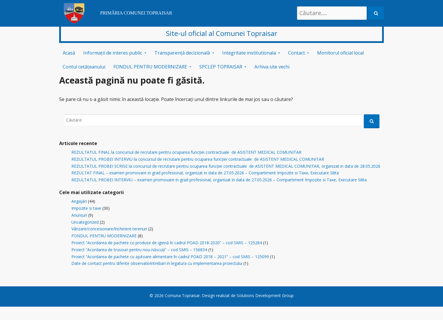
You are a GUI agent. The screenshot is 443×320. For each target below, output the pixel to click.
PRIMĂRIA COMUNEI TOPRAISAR (136, 12)
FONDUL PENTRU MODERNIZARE (150, 67)
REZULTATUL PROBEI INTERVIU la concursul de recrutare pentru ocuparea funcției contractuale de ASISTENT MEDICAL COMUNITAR (197, 159)
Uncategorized (85, 222)
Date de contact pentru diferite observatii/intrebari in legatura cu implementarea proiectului (156, 263)
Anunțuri (79, 215)
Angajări (79, 201)
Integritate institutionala (249, 53)
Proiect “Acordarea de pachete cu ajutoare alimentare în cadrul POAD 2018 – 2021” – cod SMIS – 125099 (170, 256)
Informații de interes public (112, 53)
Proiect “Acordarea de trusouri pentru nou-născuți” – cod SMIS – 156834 (139, 249)
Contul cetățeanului (84, 67)
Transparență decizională (182, 53)
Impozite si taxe (86, 208)
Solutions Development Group (265, 295)
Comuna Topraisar (182, 295)
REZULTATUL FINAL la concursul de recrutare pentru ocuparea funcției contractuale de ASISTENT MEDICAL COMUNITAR (186, 152)
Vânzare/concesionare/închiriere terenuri (109, 229)
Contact (296, 53)
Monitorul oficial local (340, 53)
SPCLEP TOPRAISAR (220, 67)
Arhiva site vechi (272, 67)
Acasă (69, 53)
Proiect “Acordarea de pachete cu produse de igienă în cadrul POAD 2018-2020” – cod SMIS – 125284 (166, 242)
